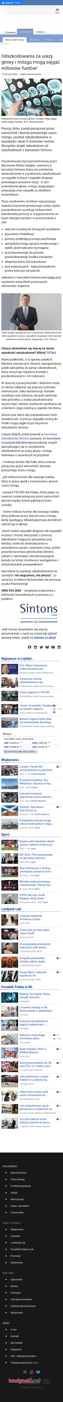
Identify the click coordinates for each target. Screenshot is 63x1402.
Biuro (6, 1323)
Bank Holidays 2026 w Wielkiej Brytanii (32, 1050)
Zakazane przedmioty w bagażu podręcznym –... (33, 1023)
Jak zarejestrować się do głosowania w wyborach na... (36, 1107)
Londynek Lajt (11, 909)
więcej (40, 32)
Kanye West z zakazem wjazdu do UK (33, 974)
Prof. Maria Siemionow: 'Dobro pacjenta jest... (33, 667)
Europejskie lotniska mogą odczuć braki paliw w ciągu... (36, 822)
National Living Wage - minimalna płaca (32, 1037)
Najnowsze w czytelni (16, 659)
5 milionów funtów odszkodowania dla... (32, 680)
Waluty (7, 733)
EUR (34, 743)
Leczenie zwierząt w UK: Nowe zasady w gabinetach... (36, 1009)
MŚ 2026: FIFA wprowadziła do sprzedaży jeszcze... (36, 856)
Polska (34, 787)
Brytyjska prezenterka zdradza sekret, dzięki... (33, 960)
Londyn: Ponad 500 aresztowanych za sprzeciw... (36, 768)
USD (6, 747)
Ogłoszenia (10, 1166)
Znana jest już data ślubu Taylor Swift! (34, 931)
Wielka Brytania (38, 774)
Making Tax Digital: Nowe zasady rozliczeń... (34, 995)
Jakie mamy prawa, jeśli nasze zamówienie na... (33, 1093)
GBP (6, 743)
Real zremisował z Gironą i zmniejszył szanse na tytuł (35, 870)
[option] (30, 1174)
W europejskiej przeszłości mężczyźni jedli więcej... (35, 946)
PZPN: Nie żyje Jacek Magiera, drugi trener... (32, 896)
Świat (37, 827)
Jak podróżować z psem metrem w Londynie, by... (34, 1078)
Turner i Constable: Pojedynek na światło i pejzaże (37, 707)
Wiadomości (9, 760)
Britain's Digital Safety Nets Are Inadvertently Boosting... (36, 720)
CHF (34, 747)
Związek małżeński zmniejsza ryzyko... (30, 917)
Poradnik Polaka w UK (16, 987)
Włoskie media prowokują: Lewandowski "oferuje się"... (35, 883)
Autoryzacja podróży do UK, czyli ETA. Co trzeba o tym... (35, 1064)
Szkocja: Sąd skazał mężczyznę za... (31, 808)
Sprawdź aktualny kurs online (19, 751)
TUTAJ (50, 352)
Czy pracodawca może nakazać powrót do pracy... (35, 1121)
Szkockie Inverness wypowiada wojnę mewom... (36, 795)
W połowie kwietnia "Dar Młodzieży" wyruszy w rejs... (35, 782)
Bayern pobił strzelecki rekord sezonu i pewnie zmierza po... (36, 843)
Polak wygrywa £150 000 (34, 692)
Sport (5, 834)
